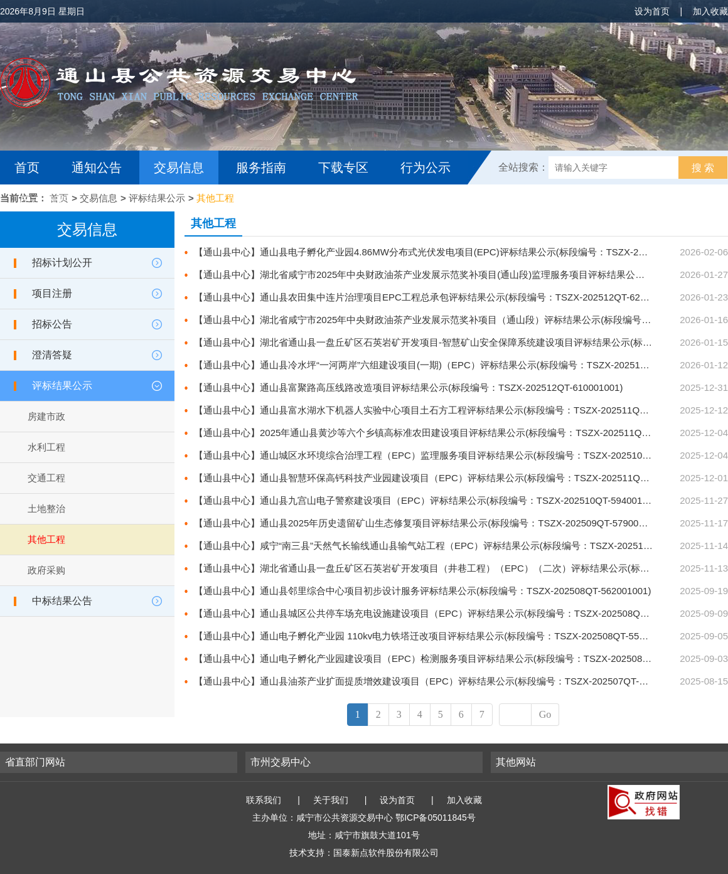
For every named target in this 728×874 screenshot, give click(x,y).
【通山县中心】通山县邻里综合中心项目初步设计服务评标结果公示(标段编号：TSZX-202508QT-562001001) (422, 590)
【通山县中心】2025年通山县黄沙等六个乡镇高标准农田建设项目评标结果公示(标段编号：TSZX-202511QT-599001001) (447, 432)
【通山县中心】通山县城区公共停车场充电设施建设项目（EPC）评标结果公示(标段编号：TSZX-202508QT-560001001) (446, 613)
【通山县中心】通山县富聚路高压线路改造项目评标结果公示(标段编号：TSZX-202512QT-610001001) (408, 387)
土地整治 (46, 508)
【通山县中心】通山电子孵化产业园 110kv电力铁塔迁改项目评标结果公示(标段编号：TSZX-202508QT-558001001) (436, 636)
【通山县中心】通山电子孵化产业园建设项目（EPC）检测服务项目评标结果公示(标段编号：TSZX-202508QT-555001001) (451, 658)
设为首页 (652, 11)
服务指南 (261, 167)
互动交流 (43, 201)
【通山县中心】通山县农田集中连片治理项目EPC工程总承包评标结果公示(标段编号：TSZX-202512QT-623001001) (437, 297)
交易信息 (179, 167)
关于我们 (330, 800)
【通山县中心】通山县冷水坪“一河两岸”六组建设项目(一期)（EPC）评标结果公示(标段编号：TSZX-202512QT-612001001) (452, 365)
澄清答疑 (52, 354)
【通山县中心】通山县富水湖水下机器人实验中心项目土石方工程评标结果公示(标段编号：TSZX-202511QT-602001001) (446, 410)
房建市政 (46, 416)
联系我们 (263, 800)
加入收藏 (710, 11)
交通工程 (46, 477)
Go (545, 714)
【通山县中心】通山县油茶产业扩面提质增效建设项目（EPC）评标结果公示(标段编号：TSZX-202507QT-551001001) (441, 681)
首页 (27, 167)
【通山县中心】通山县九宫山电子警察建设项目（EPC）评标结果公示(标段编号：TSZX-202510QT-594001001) (427, 500)
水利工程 (46, 447)
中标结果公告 (62, 600)
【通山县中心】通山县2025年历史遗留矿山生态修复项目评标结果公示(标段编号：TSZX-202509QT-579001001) (428, 523)
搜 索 (703, 168)
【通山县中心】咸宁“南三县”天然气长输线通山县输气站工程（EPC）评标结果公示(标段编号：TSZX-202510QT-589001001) (454, 545)
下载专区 (343, 167)
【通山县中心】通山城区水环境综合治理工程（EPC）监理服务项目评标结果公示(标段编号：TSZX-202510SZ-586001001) (450, 455)
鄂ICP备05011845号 (435, 818)
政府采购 (46, 570)
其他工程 (215, 198)
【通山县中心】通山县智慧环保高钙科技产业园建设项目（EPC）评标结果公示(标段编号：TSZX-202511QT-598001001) (446, 477)
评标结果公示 (157, 198)
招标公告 (52, 324)
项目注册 (52, 293)
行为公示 (425, 167)
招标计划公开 (62, 262)
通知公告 (97, 167)
